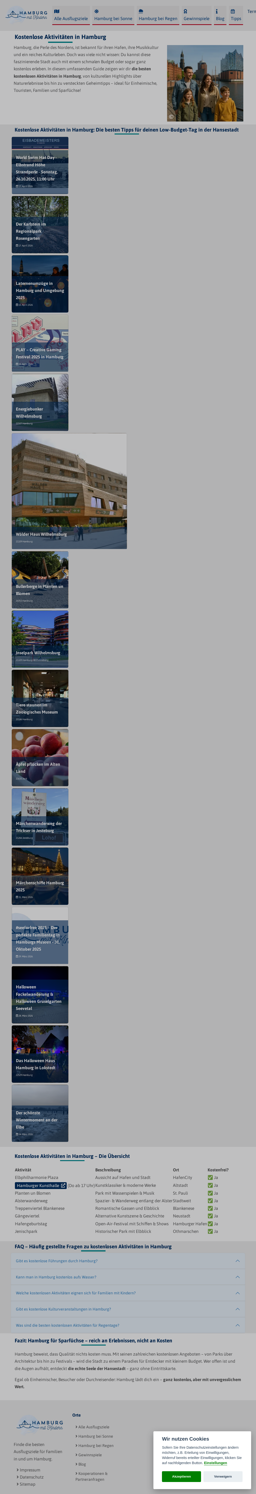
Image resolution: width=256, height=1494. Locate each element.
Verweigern (223, 1476)
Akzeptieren (181, 1476)
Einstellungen (215, 1463)
